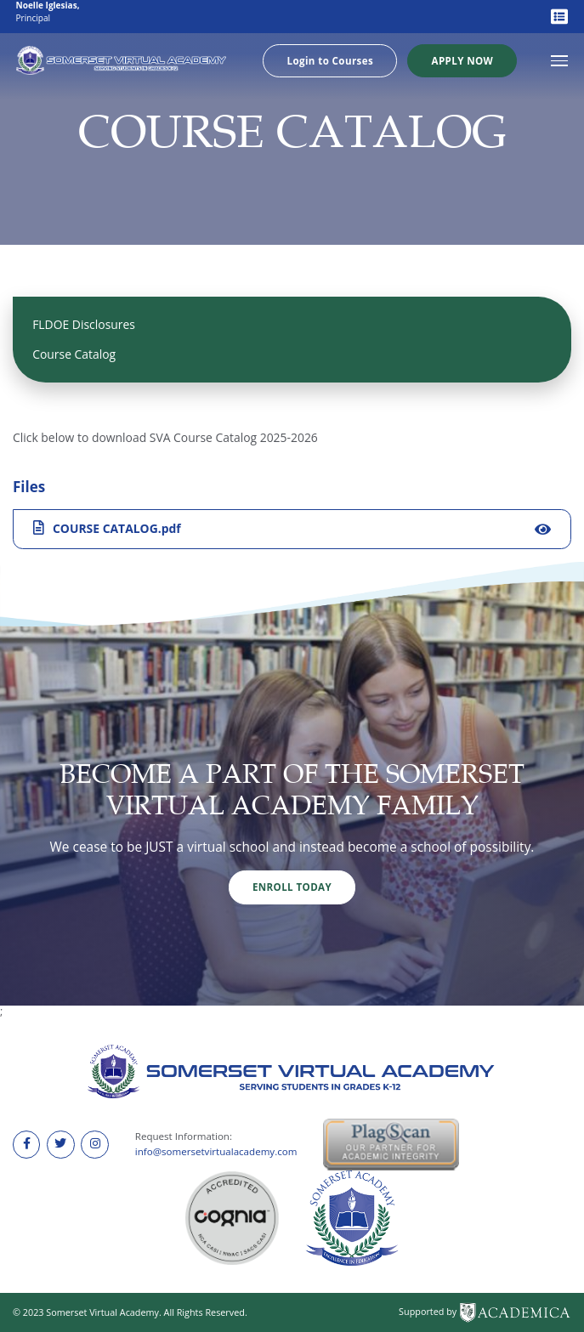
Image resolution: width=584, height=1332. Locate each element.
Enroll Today (292, 887)
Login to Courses (330, 60)
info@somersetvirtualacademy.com (216, 1151)
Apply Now (463, 60)
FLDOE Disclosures (83, 324)
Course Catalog (74, 354)
